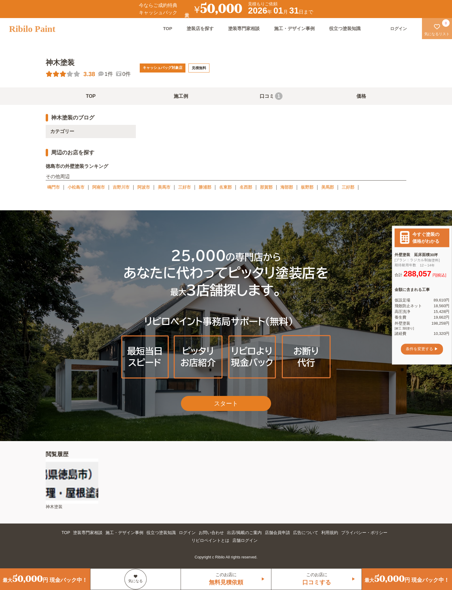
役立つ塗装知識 (345, 28)
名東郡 (225, 187)
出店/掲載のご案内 (244, 532)
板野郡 (307, 187)
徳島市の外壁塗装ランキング (77, 166)
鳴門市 (53, 187)
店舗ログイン (245, 540)
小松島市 (76, 187)
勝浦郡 (205, 187)
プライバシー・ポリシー (364, 532)
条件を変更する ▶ (422, 349)
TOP (167, 28)
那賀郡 (266, 187)
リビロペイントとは (210, 540)
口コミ (271, 96)
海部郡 (286, 187)
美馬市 (164, 187)
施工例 (181, 96)
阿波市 (143, 187)
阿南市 (98, 187)
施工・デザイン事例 (294, 28)
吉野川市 (121, 187)
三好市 (184, 187)
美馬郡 (327, 187)
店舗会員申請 (277, 532)
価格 (361, 96)
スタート (226, 403)
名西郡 (246, 187)
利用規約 (329, 532)
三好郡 (348, 187)
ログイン (187, 532)
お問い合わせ (211, 532)
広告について (305, 532)
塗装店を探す (200, 28)
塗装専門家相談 (244, 28)
